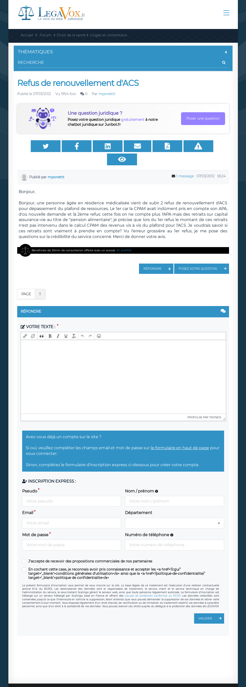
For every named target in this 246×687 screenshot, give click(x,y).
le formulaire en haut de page (180, 436)
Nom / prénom (141, 479)
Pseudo (29, 479)
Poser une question (203, 118)
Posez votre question (204, 257)
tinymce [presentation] (215, 405)
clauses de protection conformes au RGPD (153, 584)
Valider (211, 607)
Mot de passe (35, 523)
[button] (25, 324)
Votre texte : (38, 315)
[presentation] (25, 324)
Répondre (158, 257)
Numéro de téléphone (149, 523)
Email (27, 501)
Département (138, 501)
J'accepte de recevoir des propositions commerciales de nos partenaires (90, 549)
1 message (185, 164)
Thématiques (123, 52)
